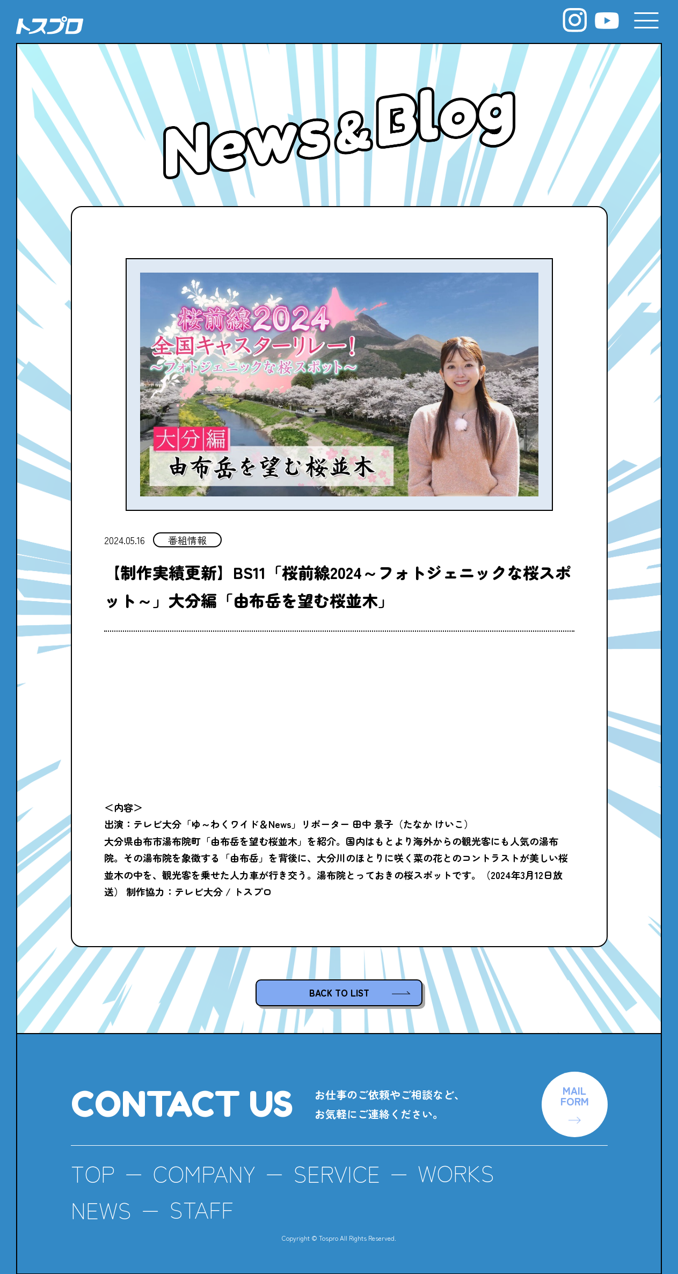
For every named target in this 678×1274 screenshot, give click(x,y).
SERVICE (338, 1173)
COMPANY (204, 1173)
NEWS (101, 1209)
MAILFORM (574, 1095)
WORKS (458, 1173)
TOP (93, 1173)
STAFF (202, 1209)
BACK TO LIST (339, 992)
